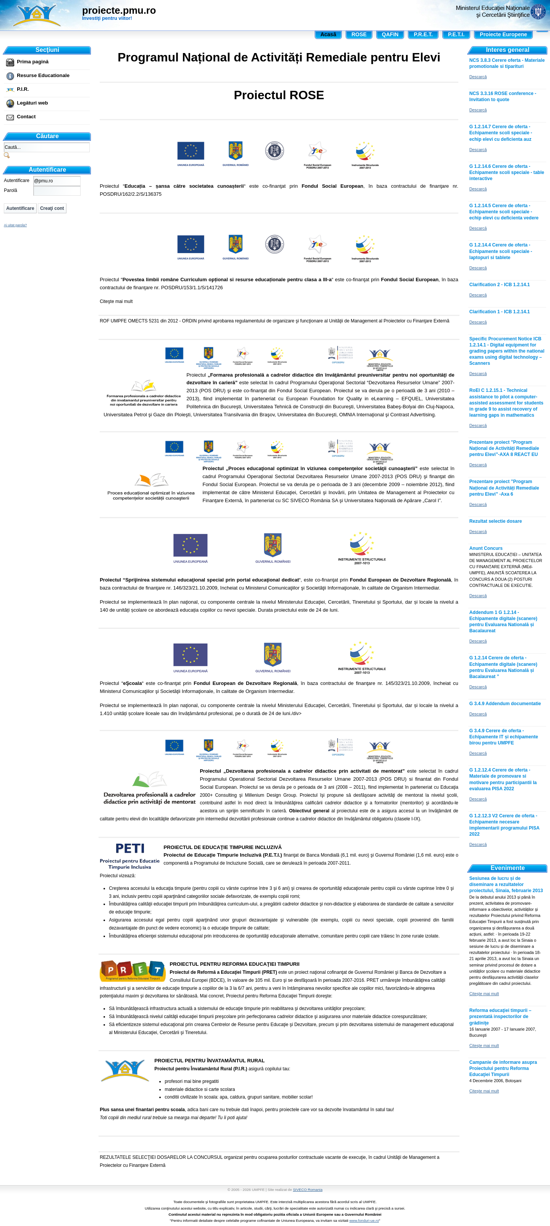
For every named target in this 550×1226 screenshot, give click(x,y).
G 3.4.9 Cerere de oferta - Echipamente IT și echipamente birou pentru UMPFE (503, 737)
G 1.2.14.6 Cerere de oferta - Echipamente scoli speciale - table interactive (506, 172)
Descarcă (478, 76)
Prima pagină (33, 61)
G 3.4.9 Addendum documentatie (505, 703)
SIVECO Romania (307, 1189)
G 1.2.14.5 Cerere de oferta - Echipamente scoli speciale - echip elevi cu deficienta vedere (504, 212)
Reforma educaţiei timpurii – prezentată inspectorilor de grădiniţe (500, 1016)
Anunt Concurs (486, 548)
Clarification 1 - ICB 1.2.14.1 (499, 311)
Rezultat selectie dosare (495, 521)
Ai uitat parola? (15, 225)
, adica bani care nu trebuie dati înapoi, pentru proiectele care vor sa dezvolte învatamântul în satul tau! (279, 1089)
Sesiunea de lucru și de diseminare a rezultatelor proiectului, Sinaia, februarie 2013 (506, 884)
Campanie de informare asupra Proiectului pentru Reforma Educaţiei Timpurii (503, 1068)
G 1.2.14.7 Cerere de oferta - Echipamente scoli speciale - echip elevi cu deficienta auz (500, 133)
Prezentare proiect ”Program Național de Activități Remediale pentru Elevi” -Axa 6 (504, 487)
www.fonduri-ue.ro (364, 1220)
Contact (26, 116)
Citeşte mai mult (116, 301)
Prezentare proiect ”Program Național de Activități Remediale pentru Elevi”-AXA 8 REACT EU (504, 448)
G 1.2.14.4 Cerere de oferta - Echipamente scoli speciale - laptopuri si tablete (500, 251)
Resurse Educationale (43, 75)
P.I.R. (23, 89)
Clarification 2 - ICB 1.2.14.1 (499, 284)
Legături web (32, 103)
